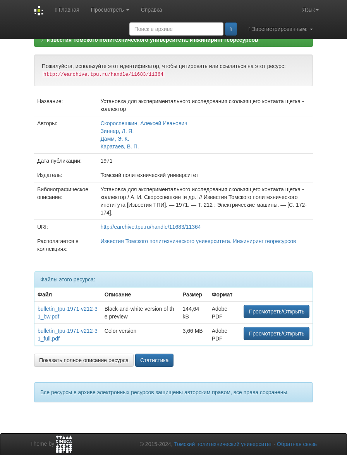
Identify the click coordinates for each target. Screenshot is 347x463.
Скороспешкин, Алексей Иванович (143, 123)
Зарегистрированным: (281, 29)
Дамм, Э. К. (114, 139)
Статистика (154, 360)
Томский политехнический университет (223, 444)
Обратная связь (297, 444)
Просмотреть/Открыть (276, 311)
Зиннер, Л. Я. (117, 131)
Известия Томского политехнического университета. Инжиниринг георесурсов (152, 40)
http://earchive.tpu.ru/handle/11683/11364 (150, 227)
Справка (151, 10)
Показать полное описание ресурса (84, 360)
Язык (310, 10)
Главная (67, 10)
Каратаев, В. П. (119, 146)
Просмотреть (110, 10)
